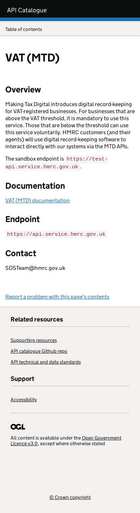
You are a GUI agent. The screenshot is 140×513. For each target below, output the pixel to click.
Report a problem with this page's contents (57, 295)
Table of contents (70, 29)
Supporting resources (34, 339)
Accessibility (24, 398)
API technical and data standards (46, 361)
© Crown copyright (70, 496)
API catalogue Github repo (39, 350)
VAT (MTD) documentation (37, 199)
